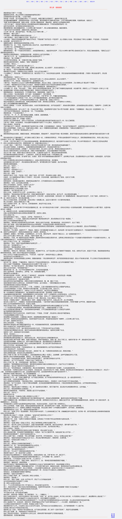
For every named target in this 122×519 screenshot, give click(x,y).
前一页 (113, 515)
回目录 (113, 517)
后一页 (113, 514)
